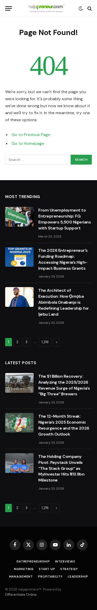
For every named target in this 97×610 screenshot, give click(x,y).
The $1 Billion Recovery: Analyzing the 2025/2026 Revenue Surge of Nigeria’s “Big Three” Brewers (64, 385)
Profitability (50, 576)
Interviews (65, 561)
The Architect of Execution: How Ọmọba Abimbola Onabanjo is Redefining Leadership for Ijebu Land (63, 302)
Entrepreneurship (33, 561)
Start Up (47, 569)
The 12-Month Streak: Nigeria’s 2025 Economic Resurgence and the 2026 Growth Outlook (63, 425)
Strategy (69, 569)
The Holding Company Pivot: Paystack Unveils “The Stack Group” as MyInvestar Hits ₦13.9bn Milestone (61, 468)
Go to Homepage (28, 143)
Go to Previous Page (31, 134)
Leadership (78, 576)
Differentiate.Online (21, 594)
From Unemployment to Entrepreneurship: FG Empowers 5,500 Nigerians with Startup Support (64, 219)
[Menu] (8, 8)
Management (21, 576)
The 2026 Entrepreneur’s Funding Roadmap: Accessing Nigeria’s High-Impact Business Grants (63, 259)
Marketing (24, 569)
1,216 (45, 342)
